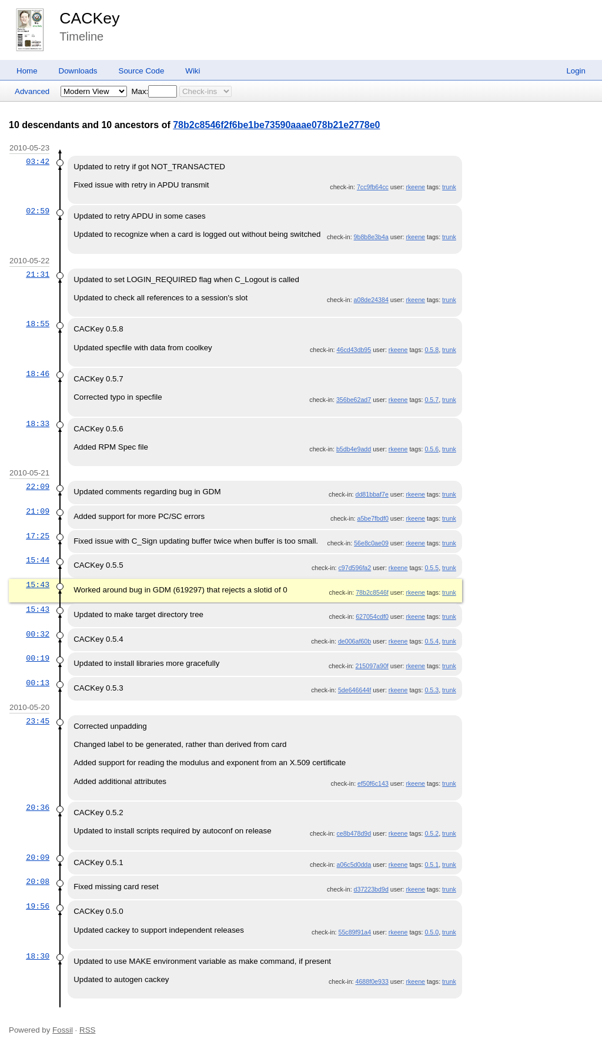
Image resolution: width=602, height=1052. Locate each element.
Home (27, 70)
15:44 (37, 560)
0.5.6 (431, 449)
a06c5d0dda (354, 864)
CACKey (89, 18)
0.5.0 (431, 932)
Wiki (192, 70)
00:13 (37, 683)
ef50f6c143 (373, 783)
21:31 (37, 274)
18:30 (37, 956)
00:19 (37, 658)
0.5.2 (431, 833)
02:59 (37, 211)
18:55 (37, 324)
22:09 (37, 486)
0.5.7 (431, 399)
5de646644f (354, 689)
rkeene (415, 186)
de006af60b (354, 641)
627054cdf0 (372, 616)
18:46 (37, 373)
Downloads (78, 70)
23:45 (37, 721)
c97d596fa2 (355, 567)
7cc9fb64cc (373, 186)
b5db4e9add (353, 449)
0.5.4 (431, 641)
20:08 (37, 881)
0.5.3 (431, 689)
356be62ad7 (353, 399)
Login (576, 70)
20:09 (37, 857)
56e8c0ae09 (371, 543)
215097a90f (372, 665)
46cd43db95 (354, 349)
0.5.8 (431, 349)
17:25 (37, 536)
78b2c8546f (372, 592)
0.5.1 (431, 864)
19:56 (37, 906)
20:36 (37, 807)
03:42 (37, 161)
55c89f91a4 (355, 932)
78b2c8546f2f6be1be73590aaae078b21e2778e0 (276, 125)
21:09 (37, 511)
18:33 (37, 423)
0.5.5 (431, 567)
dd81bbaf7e (372, 494)
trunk (449, 186)
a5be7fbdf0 (372, 518)
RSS (87, 1030)
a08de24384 (371, 299)
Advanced (32, 91)
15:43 (37, 584)
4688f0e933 (372, 981)
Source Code (142, 70)
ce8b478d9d (354, 833)
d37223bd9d (371, 889)
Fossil (62, 1030)
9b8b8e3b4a (371, 236)
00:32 (37, 634)
